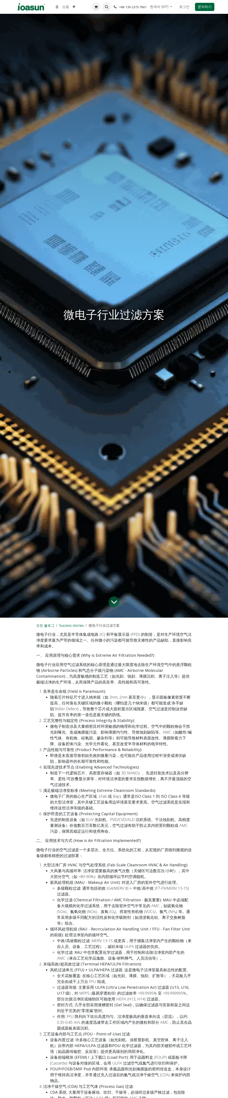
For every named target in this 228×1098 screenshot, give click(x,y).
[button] (106, 6)
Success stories (71, 625)
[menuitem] (57, 7)
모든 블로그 (45, 625)
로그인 (184, 7)
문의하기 (205, 7)
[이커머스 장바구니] (95, 6)
